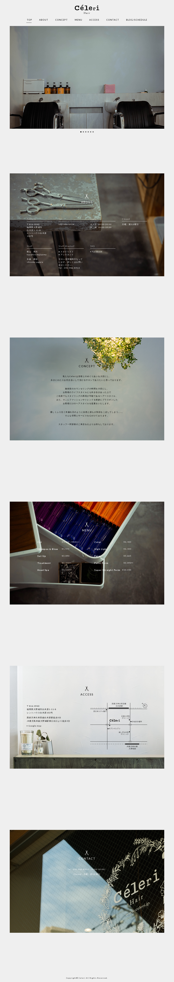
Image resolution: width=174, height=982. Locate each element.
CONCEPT (61, 20)
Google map (34, 726)
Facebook (97, 251)
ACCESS (94, 20)
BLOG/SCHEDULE (136, 20)
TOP (29, 20)
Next (160, 77)
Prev (14, 77)
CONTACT (112, 20)
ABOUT (43, 20)
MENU (78, 20)
